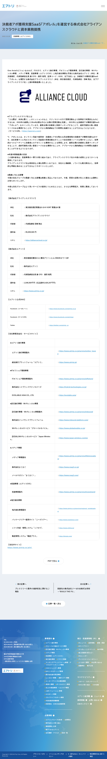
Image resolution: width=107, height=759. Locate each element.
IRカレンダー (83, 656)
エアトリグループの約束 (54, 720)
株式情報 (100, 649)
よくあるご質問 (83, 662)
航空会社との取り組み (53, 723)
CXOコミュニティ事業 (53, 668)
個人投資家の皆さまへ (85, 653)
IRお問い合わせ (96, 662)
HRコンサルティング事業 (54, 671)
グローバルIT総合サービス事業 (56, 646)
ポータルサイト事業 (63, 684)
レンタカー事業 (51, 678)
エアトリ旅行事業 (52, 643)
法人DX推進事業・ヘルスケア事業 (57, 688)
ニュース (79, 43)
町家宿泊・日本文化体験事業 (55, 704)
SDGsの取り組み (84, 685)
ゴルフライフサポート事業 (55, 697)
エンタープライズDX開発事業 (56, 681)
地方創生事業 (50, 659)
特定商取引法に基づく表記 (97, 755)
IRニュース (82, 643)
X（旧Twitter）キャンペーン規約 (77, 755)
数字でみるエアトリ (52, 729)
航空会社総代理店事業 (53, 674)
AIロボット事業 (51, 694)
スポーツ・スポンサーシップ (88, 681)
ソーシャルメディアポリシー (56, 755)
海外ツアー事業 (64, 678)
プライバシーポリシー (39, 755)
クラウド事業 (61, 659)
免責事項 (81, 666)
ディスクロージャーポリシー (88, 659)
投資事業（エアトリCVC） (55, 656)
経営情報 (91, 643)
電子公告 (90, 666)
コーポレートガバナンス (86, 649)
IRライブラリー (83, 646)
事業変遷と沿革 (51, 726)
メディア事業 (50, 653)
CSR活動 (96, 685)
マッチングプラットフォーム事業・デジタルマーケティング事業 (58, 664)
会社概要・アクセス (52, 733)
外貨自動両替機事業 (52, 701)
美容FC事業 (50, 684)
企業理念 (68, 720)
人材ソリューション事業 (54, 691)
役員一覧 (65, 733)
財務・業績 (101, 643)
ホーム (73, 43)
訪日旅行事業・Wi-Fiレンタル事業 (57, 649)
